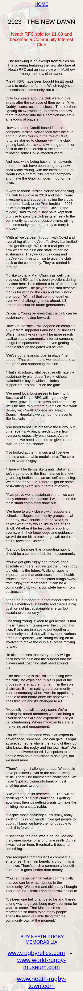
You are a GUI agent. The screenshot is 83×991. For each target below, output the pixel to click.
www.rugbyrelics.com (36, 952)
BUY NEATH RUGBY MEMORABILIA (41, 939)
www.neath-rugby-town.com (41, 982)
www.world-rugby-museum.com (41, 963)
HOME (41, 4)
